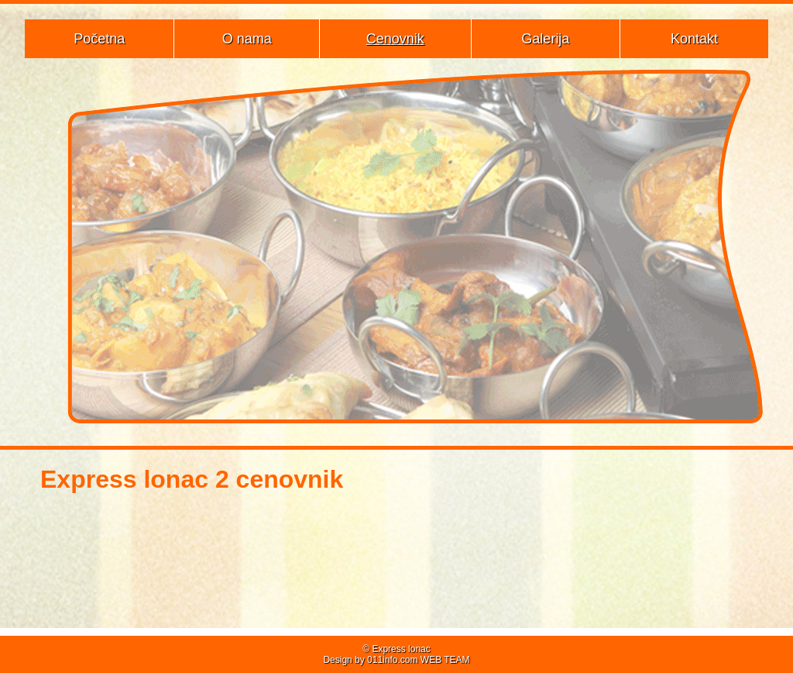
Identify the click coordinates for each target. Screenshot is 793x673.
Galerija (545, 39)
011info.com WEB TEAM (418, 659)
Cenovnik (395, 39)
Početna (99, 39)
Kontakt (694, 39)
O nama (247, 39)
